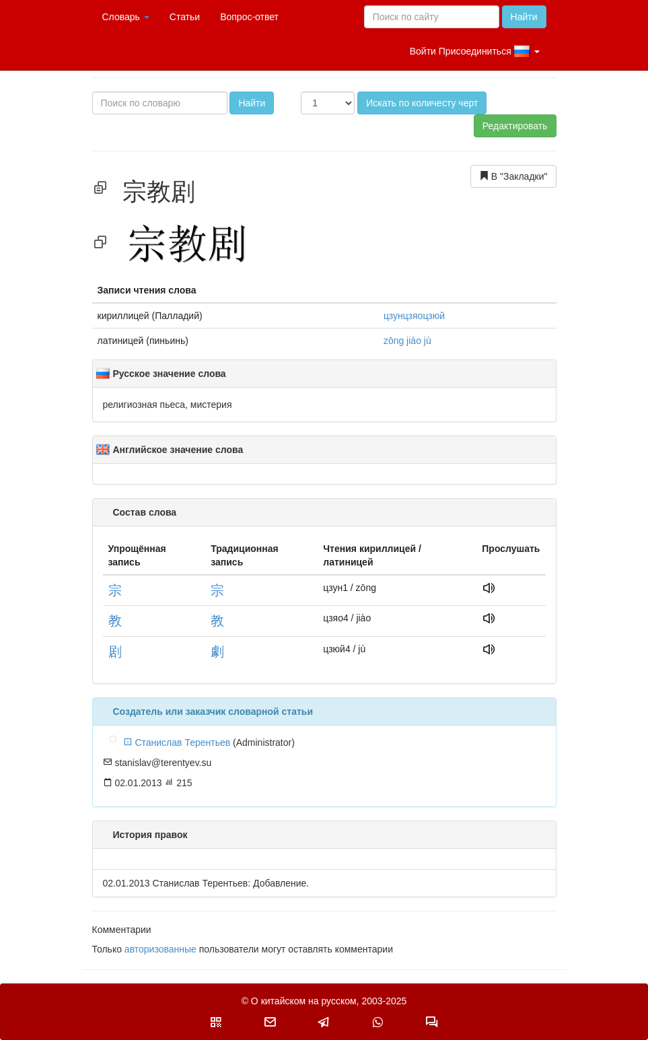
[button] (216, 1022)
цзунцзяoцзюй (414, 315)
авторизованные (160, 949)
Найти (524, 16)
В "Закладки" (513, 176)
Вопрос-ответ (249, 16)
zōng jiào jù (407, 340)
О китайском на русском (304, 1001)
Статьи (185, 16)
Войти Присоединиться (475, 52)
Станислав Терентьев (177, 742)
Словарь (125, 16)
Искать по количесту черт (422, 103)
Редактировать (515, 125)
